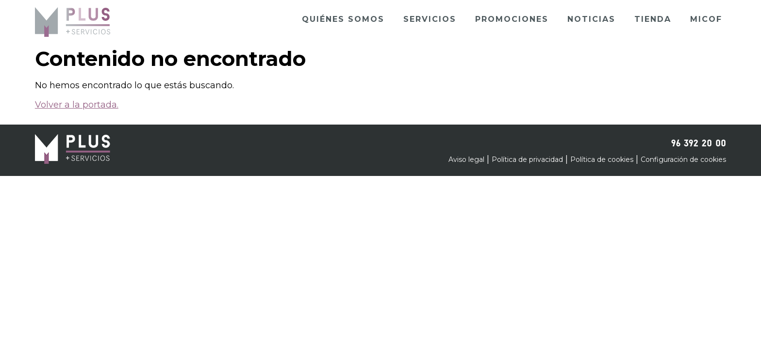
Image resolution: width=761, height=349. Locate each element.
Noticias (591, 19)
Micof (706, 19)
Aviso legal (466, 159)
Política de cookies (601, 159)
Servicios (429, 19)
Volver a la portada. (76, 104)
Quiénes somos (343, 19)
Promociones (511, 19)
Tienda (652, 19)
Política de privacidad (527, 159)
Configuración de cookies (683, 159)
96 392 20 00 (698, 141)
